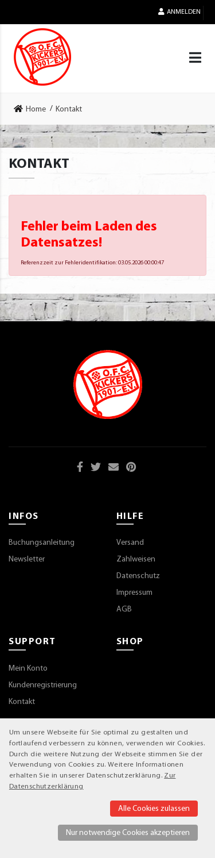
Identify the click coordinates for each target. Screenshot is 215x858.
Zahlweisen (135, 559)
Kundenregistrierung (43, 685)
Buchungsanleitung (42, 542)
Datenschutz (138, 576)
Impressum (134, 592)
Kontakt (22, 702)
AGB (124, 609)
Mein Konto (28, 668)
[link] (33, 109)
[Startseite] (42, 57)
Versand (130, 542)
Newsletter (27, 559)
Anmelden (179, 12)
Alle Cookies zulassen (154, 809)
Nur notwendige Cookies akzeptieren (128, 833)
